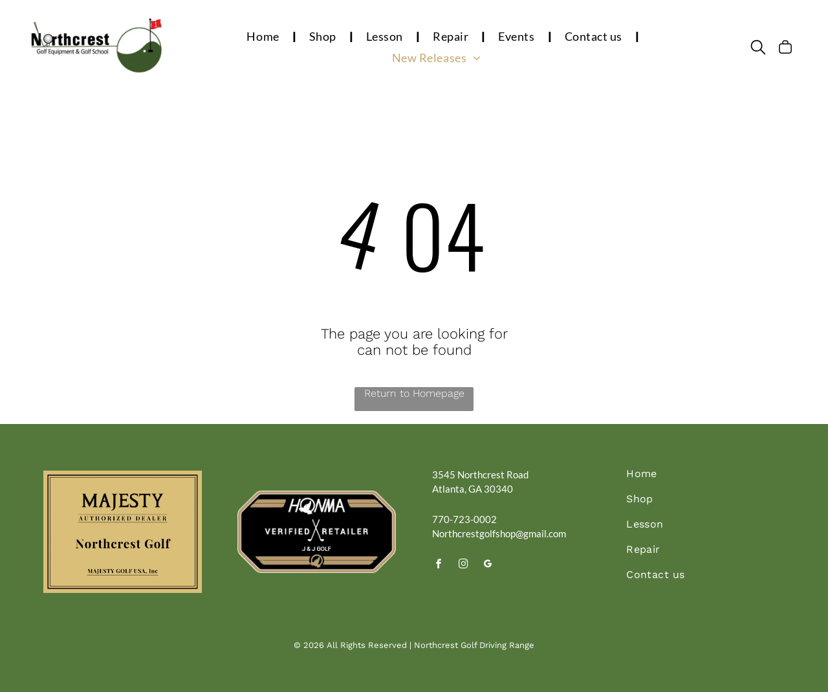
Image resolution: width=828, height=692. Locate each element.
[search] (758, 48)
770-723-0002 (464, 519)
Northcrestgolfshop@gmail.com (499, 533)
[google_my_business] (488, 565)
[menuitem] (265, 36)
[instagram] (464, 565)
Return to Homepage (414, 393)
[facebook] (439, 565)
